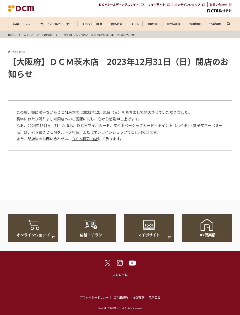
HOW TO (152, 24)
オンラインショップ (187, 4)
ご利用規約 (120, 297)
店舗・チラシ (21, 24)
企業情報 (215, 24)
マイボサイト (156, 4)
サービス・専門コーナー (56, 24)
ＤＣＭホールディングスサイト (119, 4)
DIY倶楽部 (173, 24)
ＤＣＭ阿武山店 (85, 138)
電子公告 (154, 297)
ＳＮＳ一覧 (120, 274)
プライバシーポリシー (94, 297)
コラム (134, 24)
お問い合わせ (218, 4)
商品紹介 (116, 24)
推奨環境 (138, 297)
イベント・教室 (92, 24)
